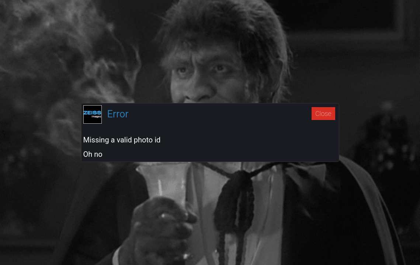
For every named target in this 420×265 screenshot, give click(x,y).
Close (323, 113)
